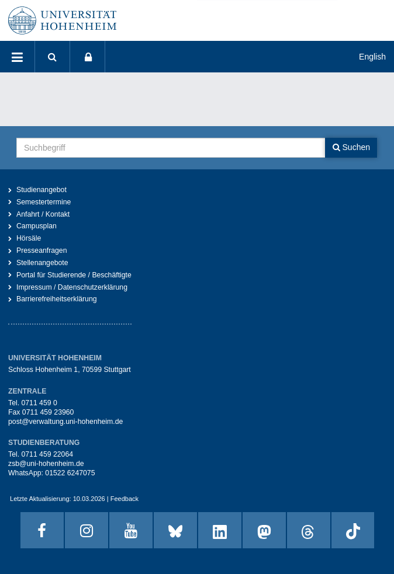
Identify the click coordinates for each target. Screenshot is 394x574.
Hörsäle (28, 238)
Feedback (124, 498)
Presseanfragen (41, 250)
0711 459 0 (39, 403)
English (372, 56)
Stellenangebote (42, 263)
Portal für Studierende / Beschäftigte (74, 275)
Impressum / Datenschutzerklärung (71, 287)
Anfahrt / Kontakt (43, 214)
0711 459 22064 (47, 454)
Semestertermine (43, 202)
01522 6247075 (70, 473)
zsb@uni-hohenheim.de (46, 464)
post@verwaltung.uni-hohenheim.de (65, 422)
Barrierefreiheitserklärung (56, 299)
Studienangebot (41, 190)
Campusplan (36, 226)
